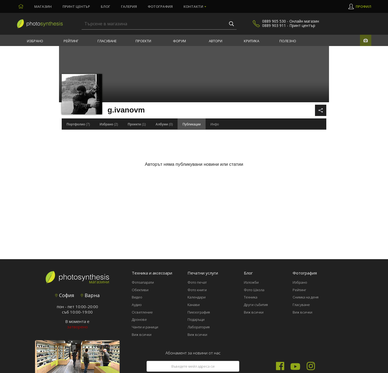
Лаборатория (199, 327)
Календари (197, 297)
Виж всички (141, 334)
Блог (105, 6)
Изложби (251, 282)
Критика (251, 40)
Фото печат (197, 282)
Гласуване (107, 40)
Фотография (160, 6)
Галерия (129, 6)
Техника (250, 297)
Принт (76, 6)
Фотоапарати (143, 282)
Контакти (193, 6)
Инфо (214, 124)
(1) (137, 124)
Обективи (140, 289)
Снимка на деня (305, 297)
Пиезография (199, 312)
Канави (194, 304)
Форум (179, 40)
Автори (215, 40)
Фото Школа (254, 289)
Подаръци (196, 319)
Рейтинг (71, 40)
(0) (164, 124)
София (64, 295)
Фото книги (197, 289)
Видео (137, 297)
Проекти (143, 40)
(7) (78, 124)
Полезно (287, 40)
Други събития (256, 304)
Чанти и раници (145, 327)
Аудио (137, 304)
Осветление (142, 312)
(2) (109, 124)
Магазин (43, 6)
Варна (90, 295)
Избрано (35, 40)
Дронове (139, 319)
